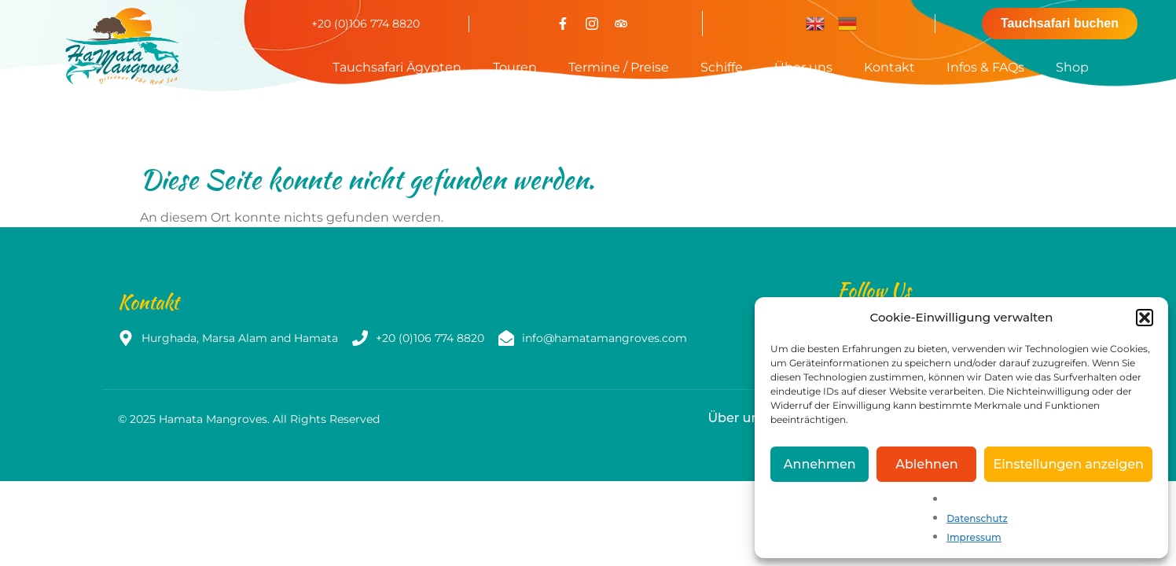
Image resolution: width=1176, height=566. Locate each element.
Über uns (803, 67)
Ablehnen (926, 464)
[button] (1144, 317)
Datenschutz (977, 518)
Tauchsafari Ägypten (397, 67)
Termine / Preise (618, 67)
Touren (515, 67)
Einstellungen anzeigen (1068, 464)
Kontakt (889, 67)
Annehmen (820, 464)
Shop (1072, 67)
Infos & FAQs (985, 67)
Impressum (973, 537)
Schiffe (721, 67)
